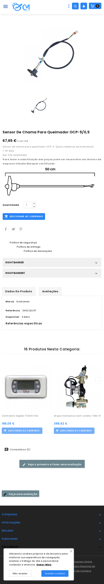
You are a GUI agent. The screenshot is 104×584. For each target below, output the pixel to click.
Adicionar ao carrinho (24, 216)
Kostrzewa (23, 301)
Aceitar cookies (55, 573)
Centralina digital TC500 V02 (20, 415)
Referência (13, 310)
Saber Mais (44, 564)
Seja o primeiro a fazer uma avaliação (52, 464)
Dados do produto (18, 291)
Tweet (13, 229)
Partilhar (6, 229)
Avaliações (50, 291)
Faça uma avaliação (20, 494)
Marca (10, 301)
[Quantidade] (28, 204)
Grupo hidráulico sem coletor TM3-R (77, 415)
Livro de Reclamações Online (74, 561)
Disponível (12, 317)
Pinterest (21, 229)
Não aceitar (20, 573)
